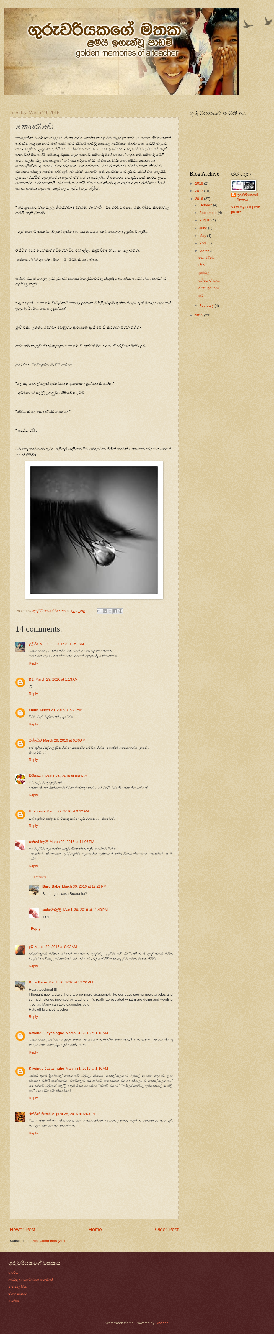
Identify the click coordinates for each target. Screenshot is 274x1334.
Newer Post (22, 1229)
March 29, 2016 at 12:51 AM (62, 644)
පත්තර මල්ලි (38, 842)
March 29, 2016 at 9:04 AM (66, 776)
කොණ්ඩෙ (206, 257)
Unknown (37, 811)
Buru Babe (51, 886)
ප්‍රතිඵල (203, 272)
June (203, 228)
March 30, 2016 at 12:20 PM (70, 982)
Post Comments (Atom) (50, 1241)
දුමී (31, 947)
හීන (201, 265)
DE (31, 679)
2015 (199, 315)
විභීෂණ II (36, 776)
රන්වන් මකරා (39, 1114)
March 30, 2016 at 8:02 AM (56, 947)
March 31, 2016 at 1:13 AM (87, 1033)
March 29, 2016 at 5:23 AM (61, 710)
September (208, 213)
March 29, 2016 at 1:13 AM (56, 679)
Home (95, 1229)
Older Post (167, 1229)
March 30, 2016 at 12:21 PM (84, 886)
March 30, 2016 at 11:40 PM (85, 910)
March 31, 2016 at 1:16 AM (87, 1068)
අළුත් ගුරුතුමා (208, 288)
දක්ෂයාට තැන (209, 280)
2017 (199, 191)
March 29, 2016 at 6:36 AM (64, 740)
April (203, 243)
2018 (199, 183)
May (203, 236)
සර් (200, 295)
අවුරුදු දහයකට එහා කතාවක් (30, 1279)
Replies (40, 877)
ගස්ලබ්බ (35, 740)
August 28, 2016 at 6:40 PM (74, 1114)
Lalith (33, 710)
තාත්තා (13, 1301)
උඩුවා (33, 644)
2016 (199, 198)
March (204, 251)
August (205, 220)
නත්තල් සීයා (17, 1286)
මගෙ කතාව (17, 1293)
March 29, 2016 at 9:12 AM (67, 811)
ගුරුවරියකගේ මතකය (247, 197)
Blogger (162, 1323)
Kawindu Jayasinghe (46, 1033)
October (206, 205)
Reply (33, 663)
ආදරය (13, 1272)
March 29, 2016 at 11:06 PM (72, 842)
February (206, 305)
